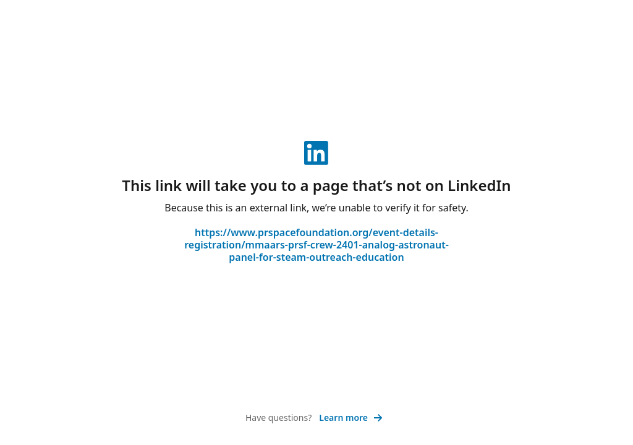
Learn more (351, 417)
